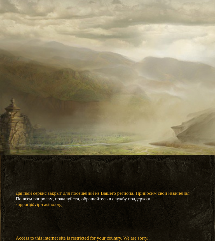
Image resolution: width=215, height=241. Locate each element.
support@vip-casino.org (39, 204)
